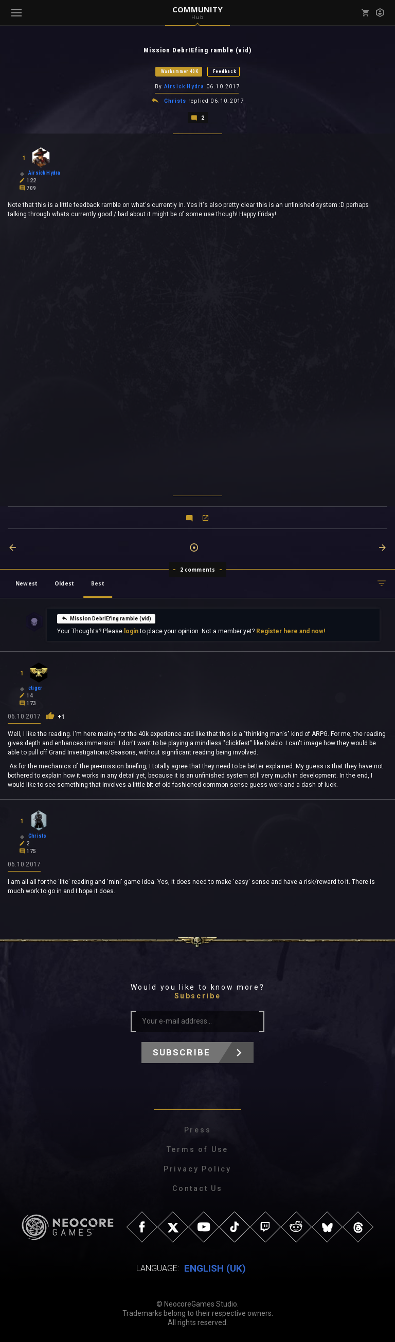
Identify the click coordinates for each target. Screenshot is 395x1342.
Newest (26, 582)
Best (97, 582)
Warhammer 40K (180, 71)
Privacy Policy (197, 1168)
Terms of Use (198, 1149)
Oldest (64, 582)
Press (197, 1129)
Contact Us (197, 1188)
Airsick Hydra (184, 86)
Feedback (225, 71)
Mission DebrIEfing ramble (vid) (106, 617)
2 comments (198, 568)
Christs (175, 100)
